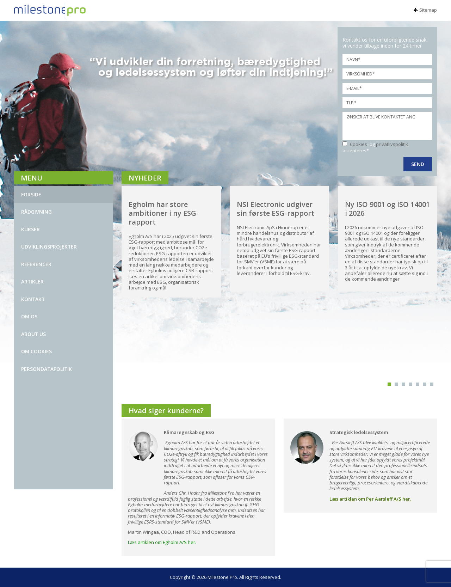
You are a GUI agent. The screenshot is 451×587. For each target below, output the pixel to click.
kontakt (33, 299)
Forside (31, 194)
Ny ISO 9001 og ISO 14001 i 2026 (387, 209)
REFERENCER (36, 264)
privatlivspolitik (392, 144)
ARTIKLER (32, 281)
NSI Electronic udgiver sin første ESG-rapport (275, 209)
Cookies (358, 144)
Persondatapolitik (46, 369)
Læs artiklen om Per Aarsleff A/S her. (370, 499)
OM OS (29, 316)
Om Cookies (36, 351)
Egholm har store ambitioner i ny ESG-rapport (164, 213)
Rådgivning (36, 211)
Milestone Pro (222, 577)
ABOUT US (33, 334)
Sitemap (428, 10)
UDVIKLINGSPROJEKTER (49, 246)
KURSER (30, 229)
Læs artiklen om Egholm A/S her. (162, 542)
